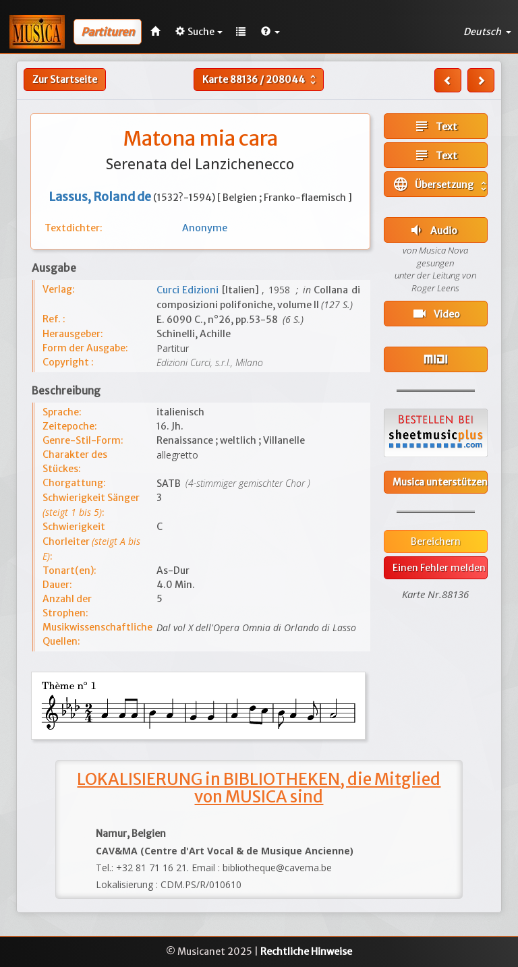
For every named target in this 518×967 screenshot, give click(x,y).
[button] (270, 32)
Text (435, 126)
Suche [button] (199, 32)
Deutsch (487, 32)
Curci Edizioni (189, 290)
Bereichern (436, 541)
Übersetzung (440, 184)
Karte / (260, 80)
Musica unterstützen (440, 482)
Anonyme (204, 228)
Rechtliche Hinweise (306, 951)
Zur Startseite (64, 80)
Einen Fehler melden (439, 568)
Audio (432, 230)
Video (435, 313)
